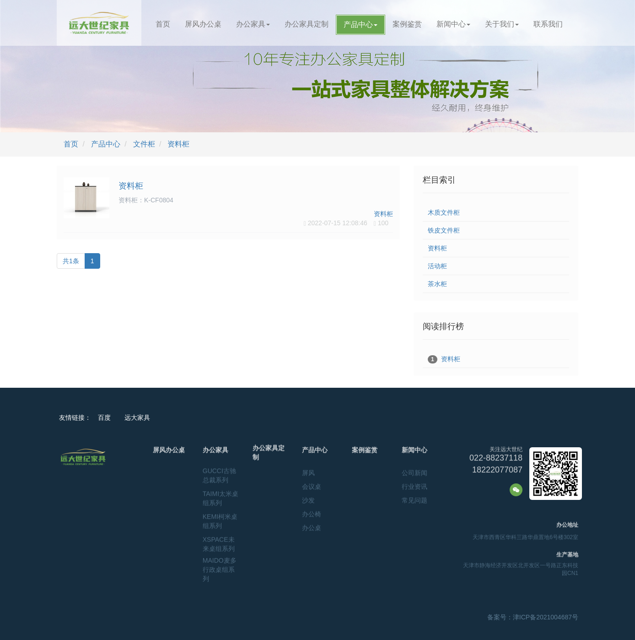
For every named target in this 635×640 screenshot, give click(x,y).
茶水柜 (437, 283)
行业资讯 (414, 484)
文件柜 (144, 144)
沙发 (308, 498)
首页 (163, 24)
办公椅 (311, 511)
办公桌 (311, 525)
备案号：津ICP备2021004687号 (532, 617)
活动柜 (437, 266)
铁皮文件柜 (444, 230)
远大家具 (137, 417)
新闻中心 (453, 24)
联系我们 (548, 24)
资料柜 (178, 144)
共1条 (71, 261)
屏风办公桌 (203, 24)
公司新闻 (414, 470)
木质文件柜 (444, 212)
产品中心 (360, 24)
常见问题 (414, 498)
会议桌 (311, 484)
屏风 (308, 470)
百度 (104, 417)
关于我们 (502, 24)
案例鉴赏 (407, 24)
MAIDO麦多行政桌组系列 (220, 562)
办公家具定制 (306, 24)
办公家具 (253, 24)
